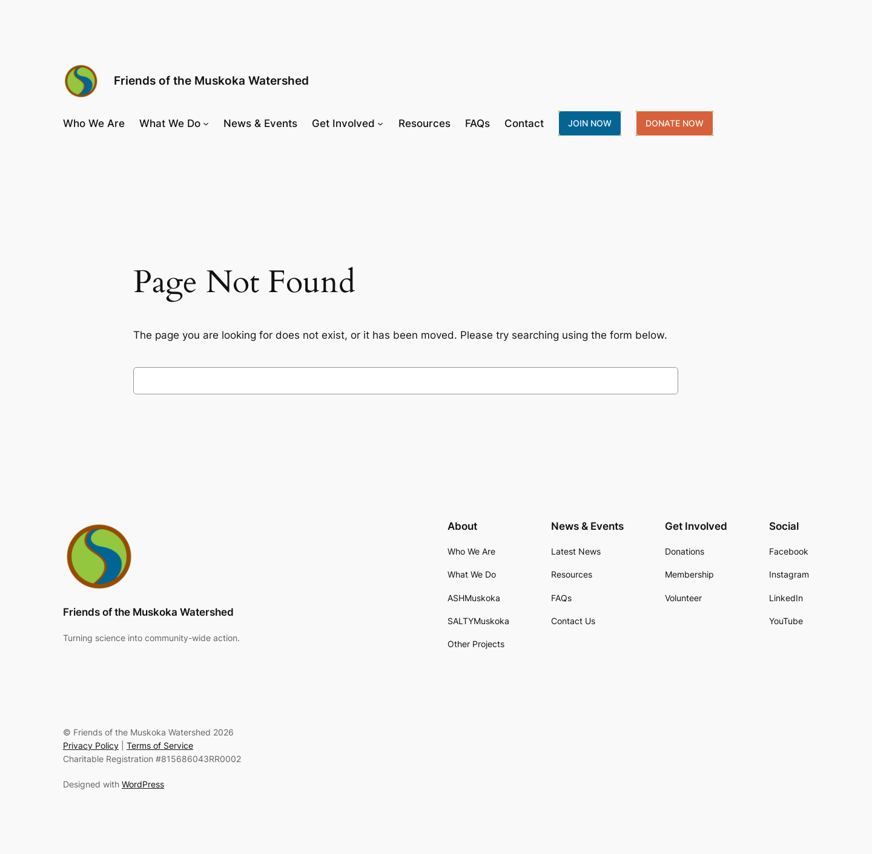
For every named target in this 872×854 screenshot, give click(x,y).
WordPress (143, 784)
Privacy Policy (91, 745)
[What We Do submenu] (206, 123)
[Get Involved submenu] (380, 123)
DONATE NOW (675, 123)
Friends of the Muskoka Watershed (211, 80)
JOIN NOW (590, 123)
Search (711, 380)
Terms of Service (160, 745)
